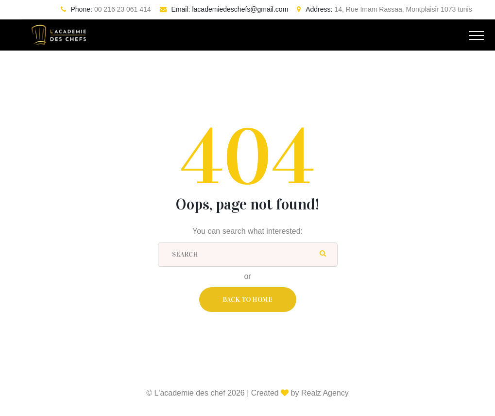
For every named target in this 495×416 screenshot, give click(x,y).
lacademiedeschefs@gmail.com (240, 9)
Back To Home (247, 299)
